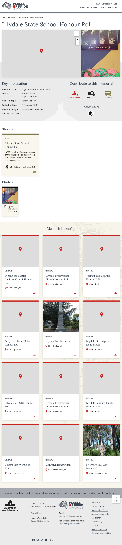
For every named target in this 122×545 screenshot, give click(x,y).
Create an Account (104, 4)
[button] (41, 51)
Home (82, 8)
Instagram (42, 540)
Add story (108, 98)
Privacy (95, 525)
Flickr (51, 540)
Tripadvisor (38, 540)
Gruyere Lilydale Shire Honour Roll (17, 343)
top (116, 501)
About (103, 8)
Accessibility (97, 521)
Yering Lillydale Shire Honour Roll (98, 277)
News (110, 8)
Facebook (33, 540)
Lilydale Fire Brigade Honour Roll (97, 343)
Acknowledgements (100, 514)
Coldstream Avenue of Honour (17, 466)
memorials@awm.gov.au (70, 516)
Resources (96, 502)
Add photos (91, 98)
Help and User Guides (101, 533)
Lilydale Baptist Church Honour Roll (99, 404)
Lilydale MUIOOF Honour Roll (19, 404)
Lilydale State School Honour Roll (17, 145)
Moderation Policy (100, 510)
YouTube (46, 540)
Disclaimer (96, 517)
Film (117, 8)
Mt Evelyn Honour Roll (58, 464)
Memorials (92, 8)
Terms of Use (98, 506)
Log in (116, 4)
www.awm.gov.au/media (69, 523)
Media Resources (99, 529)
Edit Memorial (74, 98)
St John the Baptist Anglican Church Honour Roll (19, 279)
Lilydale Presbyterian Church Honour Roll (57, 277)
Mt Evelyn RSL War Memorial (96, 466)
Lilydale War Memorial (58, 341)
